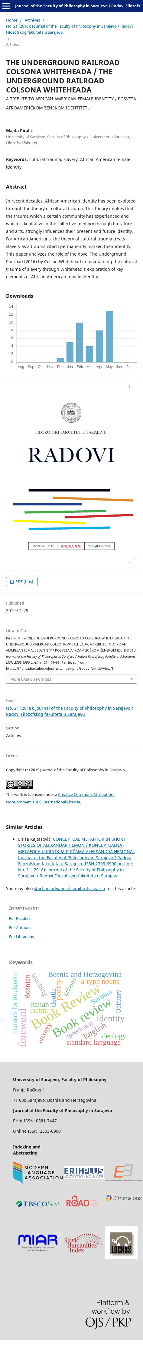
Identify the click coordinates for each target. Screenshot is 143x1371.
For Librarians (21, 936)
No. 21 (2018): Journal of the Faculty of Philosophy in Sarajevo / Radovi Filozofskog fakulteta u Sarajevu (69, 29)
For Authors (20, 927)
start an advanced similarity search (69, 888)
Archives (32, 20)
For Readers (20, 918)
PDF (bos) (24, 581)
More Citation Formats (30, 679)
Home (11, 20)
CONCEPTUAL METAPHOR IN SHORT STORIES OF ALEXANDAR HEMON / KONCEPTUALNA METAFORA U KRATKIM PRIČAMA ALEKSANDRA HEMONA (76, 845)
